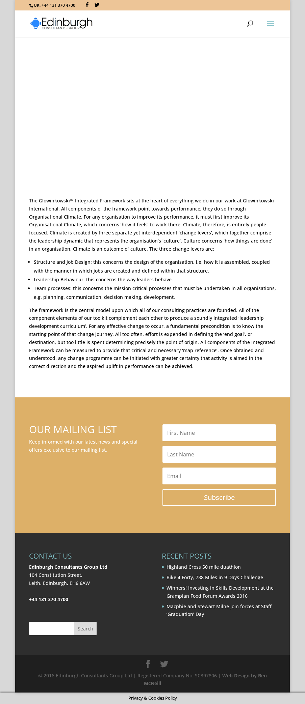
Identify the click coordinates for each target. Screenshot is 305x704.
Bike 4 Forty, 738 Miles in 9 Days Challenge (215, 577)
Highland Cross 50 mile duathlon (204, 567)
